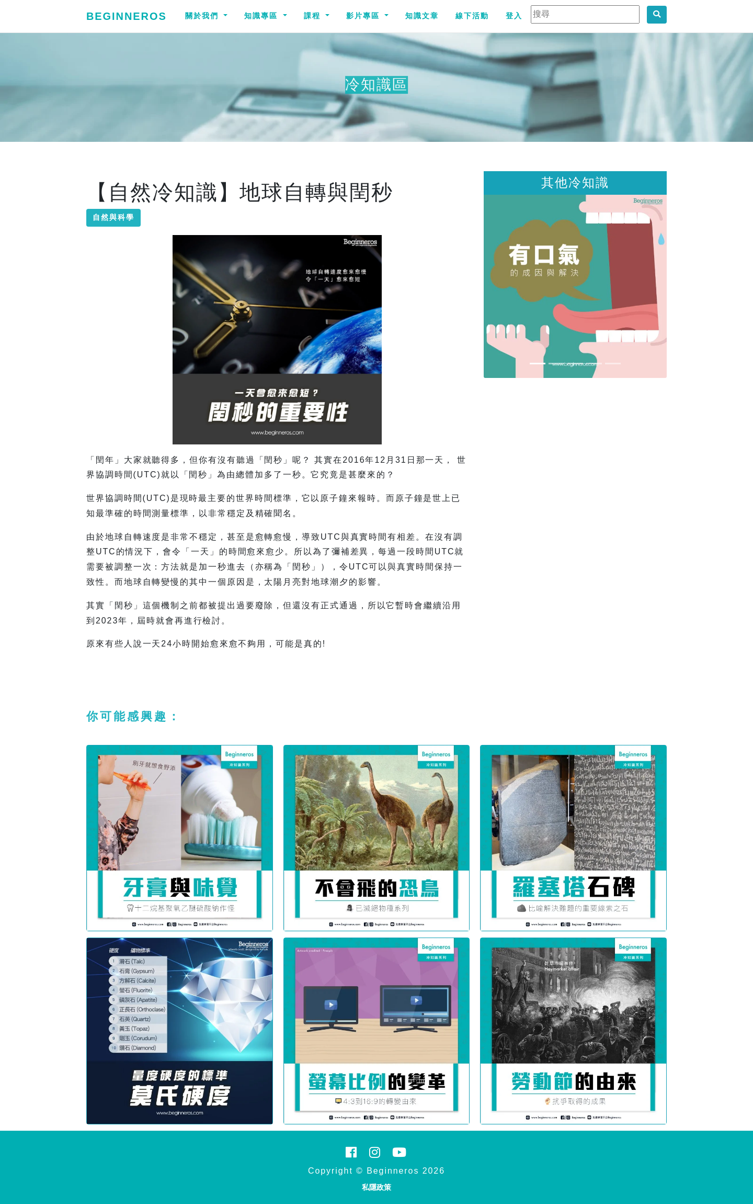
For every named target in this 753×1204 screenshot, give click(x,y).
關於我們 (203, 16)
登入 (514, 16)
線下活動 (472, 16)
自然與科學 (113, 217)
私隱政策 (376, 1187)
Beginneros (126, 16)
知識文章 (422, 16)
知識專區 (262, 16)
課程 (314, 16)
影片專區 (364, 16)
